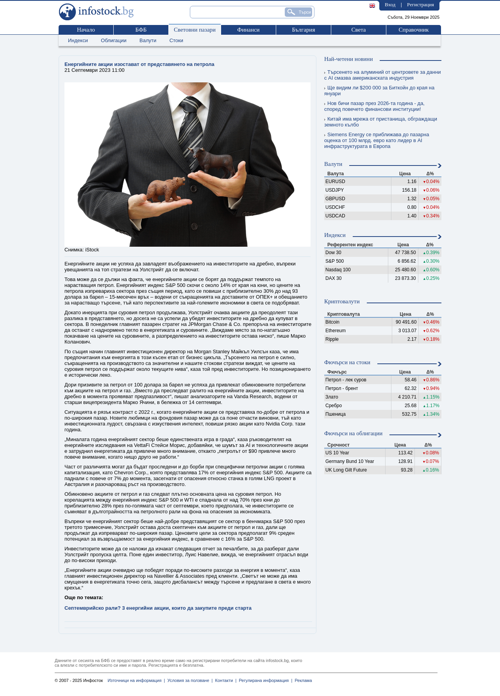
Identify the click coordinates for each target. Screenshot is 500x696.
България (303, 30)
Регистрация (420, 4)
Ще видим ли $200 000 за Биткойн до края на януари (379, 90)
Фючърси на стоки (347, 362)
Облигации (113, 40)
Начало (86, 30)
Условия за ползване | (188, 680)
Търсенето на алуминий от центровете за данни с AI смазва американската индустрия (382, 75)
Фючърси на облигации (353, 433)
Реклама (302, 680)
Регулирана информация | (264, 680)
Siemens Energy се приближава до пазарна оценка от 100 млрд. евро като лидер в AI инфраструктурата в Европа (376, 140)
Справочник (413, 30)
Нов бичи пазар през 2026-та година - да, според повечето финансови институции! (374, 106)
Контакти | (224, 680)
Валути (147, 40)
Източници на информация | (136, 680)
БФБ (141, 30)
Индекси (78, 40)
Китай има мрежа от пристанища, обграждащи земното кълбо (380, 122)
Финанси (248, 30)
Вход (390, 4)
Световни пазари (195, 30)
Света (358, 30)
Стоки (176, 40)
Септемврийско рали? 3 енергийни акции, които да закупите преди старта (158, 608)
